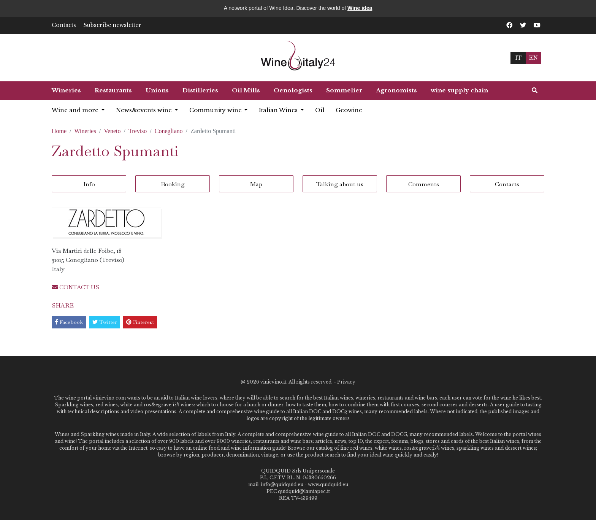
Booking (173, 184)
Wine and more (76, 110)
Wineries (66, 90)
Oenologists (293, 90)
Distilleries (200, 90)
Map (256, 184)
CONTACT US (75, 287)
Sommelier (344, 90)
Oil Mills (246, 90)
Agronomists (396, 90)
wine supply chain (459, 90)
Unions (157, 90)
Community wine (216, 110)
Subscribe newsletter (112, 25)
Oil (319, 110)
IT (518, 58)
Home (59, 131)
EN (533, 58)
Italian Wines (279, 110)
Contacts (64, 25)
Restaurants (113, 90)
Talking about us (339, 184)
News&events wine (144, 110)
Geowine (349, 110)
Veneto (112, 131)
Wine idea (359, 8)
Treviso (137, 131)
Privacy (346, 382)
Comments (423, 184)
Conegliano (169, 131)
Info (89, 184)
